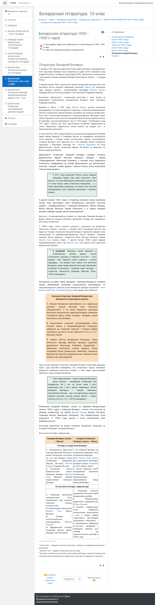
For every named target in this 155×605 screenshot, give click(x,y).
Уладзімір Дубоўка (64, 290)
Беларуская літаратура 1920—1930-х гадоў (60, 22)
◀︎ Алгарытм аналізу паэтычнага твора (50, 579)
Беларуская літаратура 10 (90, 20)
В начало (42, 20)
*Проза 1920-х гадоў (120, 42)
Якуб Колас (50, 290)
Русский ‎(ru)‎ (24, 3)
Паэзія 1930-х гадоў (120, 48)
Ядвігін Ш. (89, 87)
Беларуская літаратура (67, 20)
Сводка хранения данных (47, 602)
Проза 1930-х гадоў (120, 50)
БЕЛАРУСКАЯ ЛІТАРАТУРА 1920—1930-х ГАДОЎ (124, 20)
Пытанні (115, 56)
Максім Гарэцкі (98, 90)
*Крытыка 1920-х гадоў (121, 45)
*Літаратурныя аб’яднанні (123, 37)
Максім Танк (44, 240)
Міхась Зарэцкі (80, 504)
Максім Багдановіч (87, 145)
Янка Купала (79, 458)
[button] (103, 32)
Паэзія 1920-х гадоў (120, 40)
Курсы (52, 20)
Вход (150, 3)
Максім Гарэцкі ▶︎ (94, 579)
